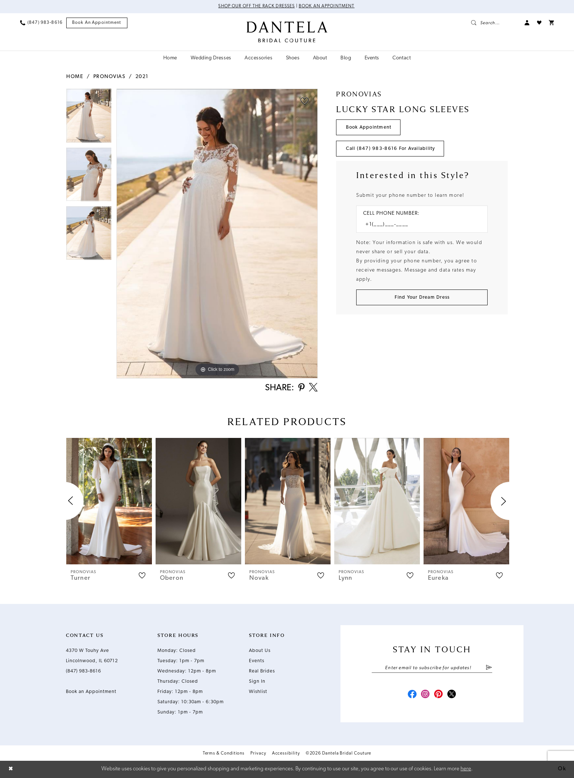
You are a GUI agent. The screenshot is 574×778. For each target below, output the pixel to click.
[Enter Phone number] (418, 224)
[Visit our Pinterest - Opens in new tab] (438, 695)
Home (74, 77)
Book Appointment (369, 127)
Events (256, 661)
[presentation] (109, 501)
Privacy (258, 753)
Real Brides (262, 671)
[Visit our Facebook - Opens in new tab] (412, 695)
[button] (527, 22)
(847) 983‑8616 (83, 671)
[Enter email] (432, 668)
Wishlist (258, 691)
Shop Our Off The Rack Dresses (256, 6)
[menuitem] (41, 22)
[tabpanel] (88, 118)
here (466, 769)
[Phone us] (41, 22)
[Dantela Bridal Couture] (287, 32)
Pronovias (109, 77)
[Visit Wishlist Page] (539, 22)
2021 (142, 77)
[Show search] (494, 22)
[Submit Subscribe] (488, 668)
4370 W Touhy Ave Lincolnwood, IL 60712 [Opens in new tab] (92, 655)
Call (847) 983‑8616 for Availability (390, 148)
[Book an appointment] (96, 23)
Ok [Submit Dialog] (562, 769)
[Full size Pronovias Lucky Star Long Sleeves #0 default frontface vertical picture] (217, 233)
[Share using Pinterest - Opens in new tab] (301, 388)
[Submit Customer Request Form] (422, 297)
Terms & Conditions (224, 753)
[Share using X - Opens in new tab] (313, 388)
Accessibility (286, 753)
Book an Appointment (327, 6)
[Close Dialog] (11, 769)
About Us (260, 650)
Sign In (257, 681)
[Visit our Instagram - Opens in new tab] (425, 695)
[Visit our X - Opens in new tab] (451, 695)
